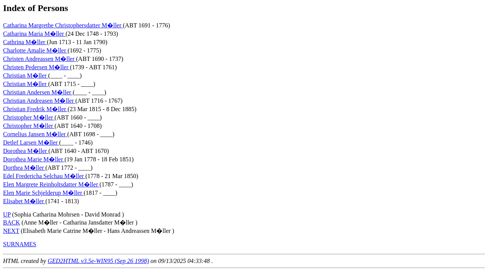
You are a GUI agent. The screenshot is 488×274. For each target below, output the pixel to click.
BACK (11, 222)
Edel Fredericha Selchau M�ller (44, 176)
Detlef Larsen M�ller (31, 142)
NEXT (11, 231)
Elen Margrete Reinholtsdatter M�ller (51, 184)
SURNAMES (19, 244)
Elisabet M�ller (24, 201)
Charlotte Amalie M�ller (35, 50)
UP (7, 214)
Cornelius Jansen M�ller (35, 134)
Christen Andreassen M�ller (39, 59)
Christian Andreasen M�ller (39, 100)
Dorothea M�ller (25, 151)
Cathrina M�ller (25, 42)
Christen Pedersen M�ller (36, 67)
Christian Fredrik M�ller (35, 109)
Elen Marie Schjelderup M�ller (43, 193)
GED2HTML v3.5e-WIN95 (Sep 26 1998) (98, 261)
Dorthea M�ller (24, 167)
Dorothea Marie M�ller (33, 159)
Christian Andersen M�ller (38, 92)
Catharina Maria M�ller (34, 33)
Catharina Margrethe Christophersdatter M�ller (63, 25)
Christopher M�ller (29, 117)
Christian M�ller (25, 75)
